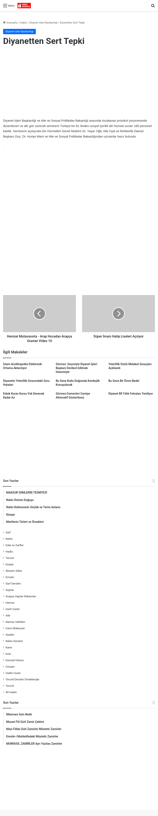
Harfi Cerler (13, 609)
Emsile (10, 577)
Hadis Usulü (13, 673)
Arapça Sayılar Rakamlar (21, 596)
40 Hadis (11, 692)
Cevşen (10, 666)
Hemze (10, 602)
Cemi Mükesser (15, 628)
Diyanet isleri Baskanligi (43, 22)
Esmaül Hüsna (15, 660)
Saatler (10, 634)
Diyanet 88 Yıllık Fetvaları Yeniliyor (130, 393)
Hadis (9, 551)
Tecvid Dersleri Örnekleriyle (22, 679)
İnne (8, 653)
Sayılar (10, 589)
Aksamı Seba (14, 570)
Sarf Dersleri (13, 583)
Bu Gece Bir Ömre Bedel (123, 380)
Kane (9, 647)
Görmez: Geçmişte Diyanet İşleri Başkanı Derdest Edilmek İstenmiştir (76, 368)
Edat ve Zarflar (15, 545)
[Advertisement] (79, 83)
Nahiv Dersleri (14, 641)
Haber (23, 22)
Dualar (10, 564)
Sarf (8, 532)
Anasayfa (10, 22)
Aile (8, 615)
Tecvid (10, 558)
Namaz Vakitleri (15, 621)
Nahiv (9, 538)
